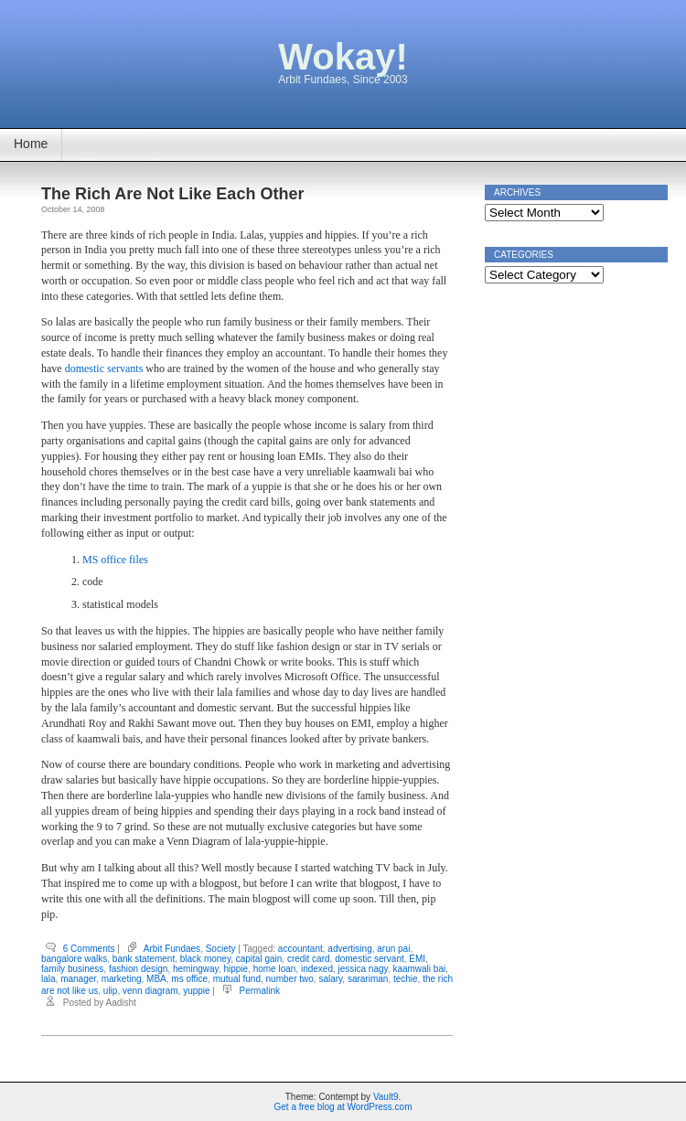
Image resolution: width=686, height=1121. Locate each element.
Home (31, 143)
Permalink (260, 991)
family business (72, 969)
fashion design (138, 969)
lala (48, 979)
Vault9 (386, 1097)
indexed (317, 969)
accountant (300, 949)
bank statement (144, 959)
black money (205, 959)
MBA (156, 979)
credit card (308, 959)
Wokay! (343, 57)
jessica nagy (363, 969)
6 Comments (89, 949)
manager (78, 979)
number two (290, 979)
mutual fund (237, 979)
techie (405, 979)
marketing (122, 979)
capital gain (259, 959)
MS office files (115, 559)
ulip (110, 991)
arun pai (393, 949)
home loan (274, 969)
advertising (349, 949)
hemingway (196, 969)
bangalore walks (74, 959)
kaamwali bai (418, 969)
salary (330, 979)
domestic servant (369, 959)
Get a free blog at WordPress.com (343, 1107)
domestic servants (104, 368)
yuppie (196, 991)
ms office (189, 979)
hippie (235, 969)
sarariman (368, 979)
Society (221, 949)
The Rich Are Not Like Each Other (172, 194)
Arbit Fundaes (172, 949)
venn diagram (150, 991)
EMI (417, 959)
